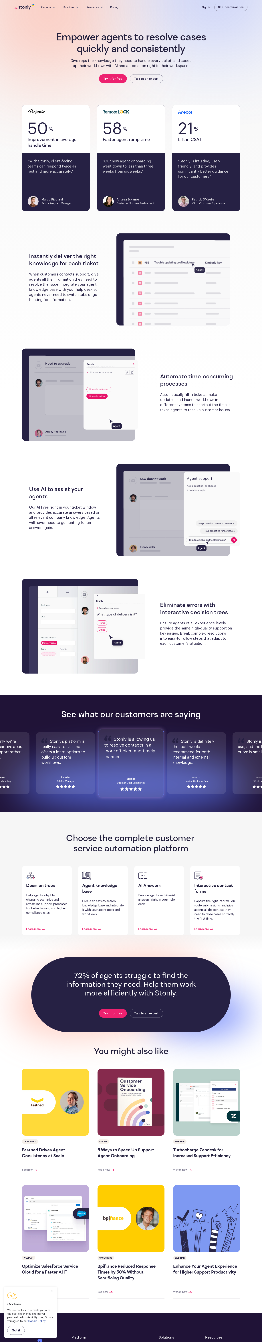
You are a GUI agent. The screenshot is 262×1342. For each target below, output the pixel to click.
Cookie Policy (37, 1321)
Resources (95, 7)
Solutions (71, 7)
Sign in (206, 7)
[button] (178, 279)
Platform (48, 7)
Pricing (114, 7)
